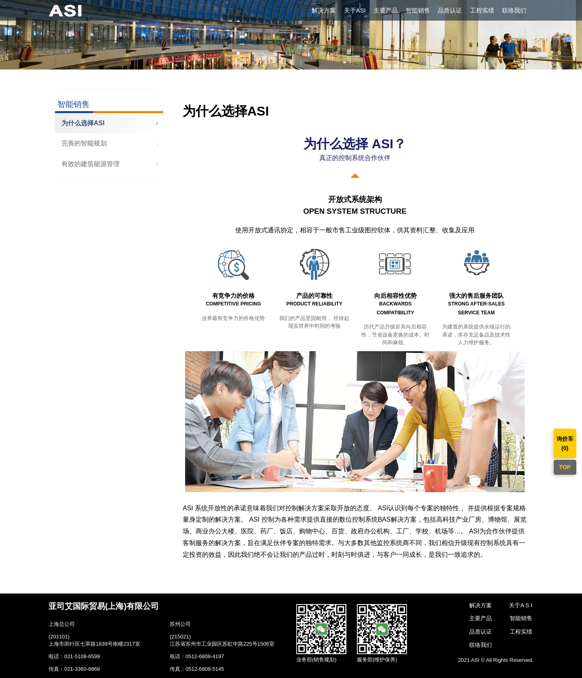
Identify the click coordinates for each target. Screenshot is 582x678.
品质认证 (450, 10)
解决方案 (324, 10)
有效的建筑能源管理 (90, 163)
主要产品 (385, 10)
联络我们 (514, 10)
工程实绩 (482, 10)
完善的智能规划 (84, 143)
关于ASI (355, 10)
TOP (565, 467)
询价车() (565, 443)
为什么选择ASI (83, 123)
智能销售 (418, 10)
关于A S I (520, 605)
